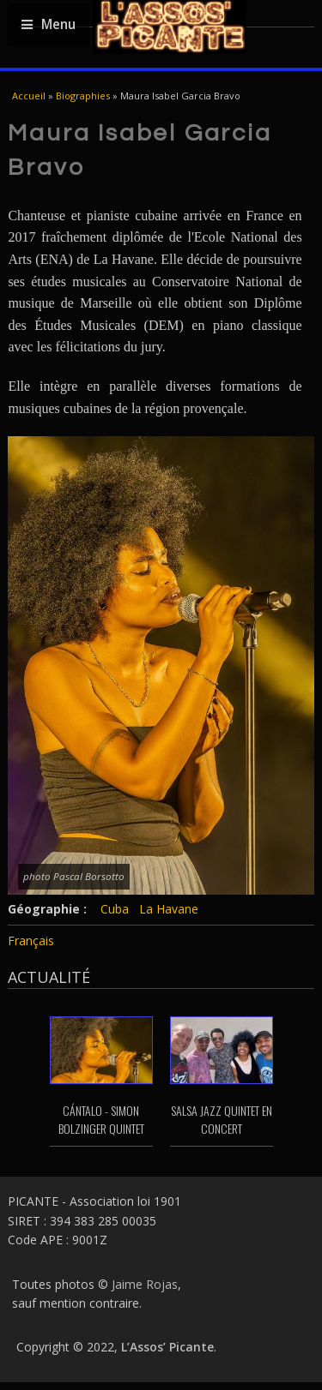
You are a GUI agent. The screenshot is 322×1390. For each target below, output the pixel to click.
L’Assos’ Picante (167, 1347)
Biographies (83, 95)
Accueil (29, 95)
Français (31, 940)
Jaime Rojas (145, 1284)
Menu (48, 24)
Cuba (114, 909)
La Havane (168, 909)
